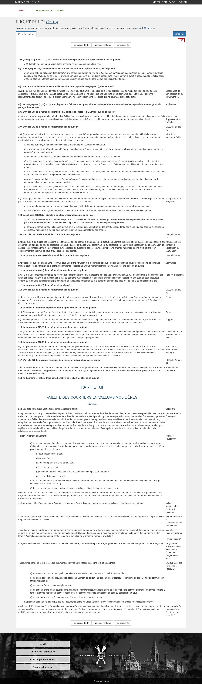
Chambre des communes (50, 10)
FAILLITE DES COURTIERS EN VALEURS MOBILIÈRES (92, 397)
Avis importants (101, 681)
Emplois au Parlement (43, 667)
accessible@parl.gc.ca (144, 28)
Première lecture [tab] (26, 34)
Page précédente (81, 45)
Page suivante (122, 45)
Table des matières (102, 45)
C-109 (52, 22)
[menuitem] (164, 2)
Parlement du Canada (28, 2)
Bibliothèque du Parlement (42, 659)
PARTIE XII (92, 387)
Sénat (22, 10)
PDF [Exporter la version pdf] (181, 40)
